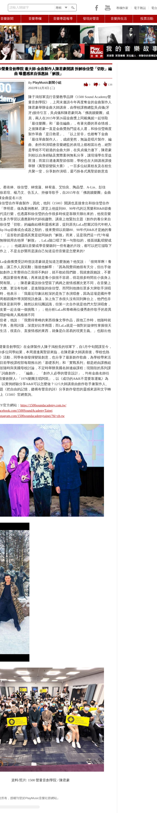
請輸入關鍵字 (19, 7)
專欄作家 (122, 8)
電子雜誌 (140, 8)
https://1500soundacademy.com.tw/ (43, 405)
